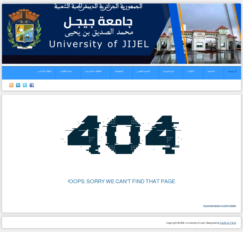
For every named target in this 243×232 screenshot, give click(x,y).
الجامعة (211, 71)
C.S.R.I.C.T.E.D (228, 222)
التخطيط (119, 71)
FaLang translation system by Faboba (219, 206)
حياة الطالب (66, 71)
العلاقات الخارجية (93, 71)
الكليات (190, 71)
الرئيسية (232, 71)
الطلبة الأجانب (44, 71)
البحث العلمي (143, 71)
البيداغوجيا (168, 71)
